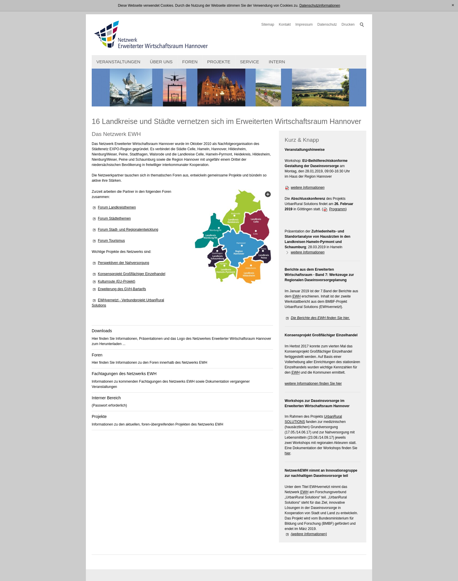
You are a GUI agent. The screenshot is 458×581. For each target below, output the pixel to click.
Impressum (304, 24)
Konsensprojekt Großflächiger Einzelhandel (131, 274)
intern (277, 61)
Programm (337, 209)
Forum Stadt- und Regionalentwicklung (128, 230)
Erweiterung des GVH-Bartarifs (122, 289)
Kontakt (285, 24)
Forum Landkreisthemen (117, 207)
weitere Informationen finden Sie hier (313, 384)
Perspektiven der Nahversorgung (123, 263)
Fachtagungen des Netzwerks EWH (124, 373)
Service (249, 61)
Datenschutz (327, 24)
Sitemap (267, 24)
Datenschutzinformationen (319, 6)
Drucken (348, 24)
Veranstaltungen (118, 61)
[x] (453, 5)
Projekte (218, 61)
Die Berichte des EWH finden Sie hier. (320, 318)
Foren (190, 61)
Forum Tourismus (111, 241)
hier (287, 453)
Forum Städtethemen (114, 218)
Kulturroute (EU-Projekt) (116, 281)
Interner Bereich (106, 398)
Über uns (161, 61)
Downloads (102, 330)
